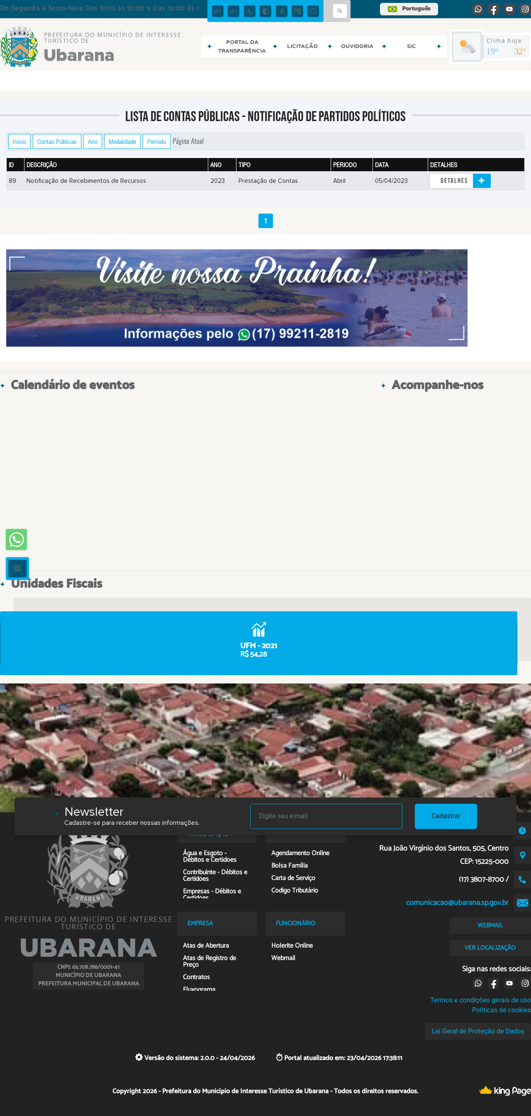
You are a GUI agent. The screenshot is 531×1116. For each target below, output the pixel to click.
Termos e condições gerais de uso (480, 1000)
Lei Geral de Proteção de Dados (478, 1031)
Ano (92, 141)
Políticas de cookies (501, 1010)
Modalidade (122, 141)
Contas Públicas (57, 141)
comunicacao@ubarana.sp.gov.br (457, 903)
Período (156, 141)
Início (19, 141)
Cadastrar (445, 816)
